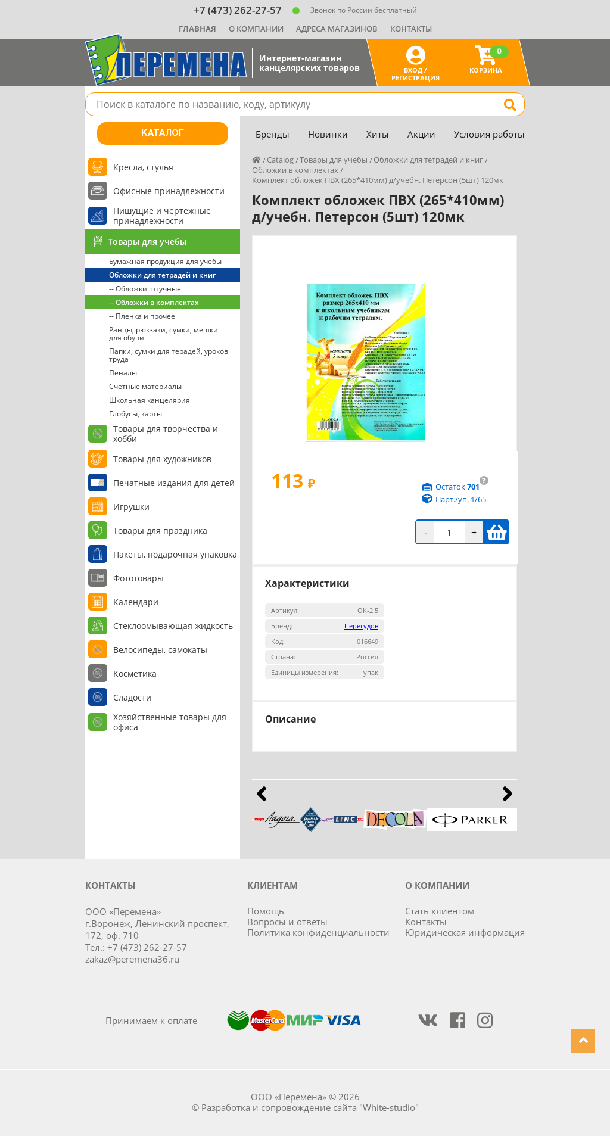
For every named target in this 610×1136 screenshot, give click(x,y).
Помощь (265, 911)
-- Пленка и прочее (142, 316)
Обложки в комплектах (295, 169)
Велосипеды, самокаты (160, 650)
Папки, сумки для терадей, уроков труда (168, 355)
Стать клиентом (439, 911)
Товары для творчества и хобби (165, 434)
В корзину (496, 531)
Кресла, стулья (143, 167)
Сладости (132, 697)
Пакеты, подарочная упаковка (175, 554)
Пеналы (123, 372)
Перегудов (361, 625)
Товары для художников (162, 459)
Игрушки (131, 507)
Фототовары (138, 578)
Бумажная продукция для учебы (165, 261)
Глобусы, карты (135, 414)
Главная (197, 28)
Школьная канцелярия (149, 400)
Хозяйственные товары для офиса (169, 722)
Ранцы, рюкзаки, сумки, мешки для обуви (163, 333)
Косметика (135, 673)
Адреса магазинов (337, 28)
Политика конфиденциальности (318, 932)
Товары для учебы (147, 241)
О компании (256, 28)
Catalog (280, 159)
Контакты (411, 28)
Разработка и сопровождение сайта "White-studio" (310, 1107)
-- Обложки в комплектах (154, 302)
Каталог (162, 133)
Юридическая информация (465, 932)
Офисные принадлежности (169, 191)
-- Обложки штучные (145, 288)
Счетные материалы (145, 386)
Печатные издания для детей (174, 483)
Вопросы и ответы (287, 922)
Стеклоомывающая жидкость (173, 626)
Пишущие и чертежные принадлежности (162, 216)
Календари (135, 602)
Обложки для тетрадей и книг (162, 275)
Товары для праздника (160, 530)
